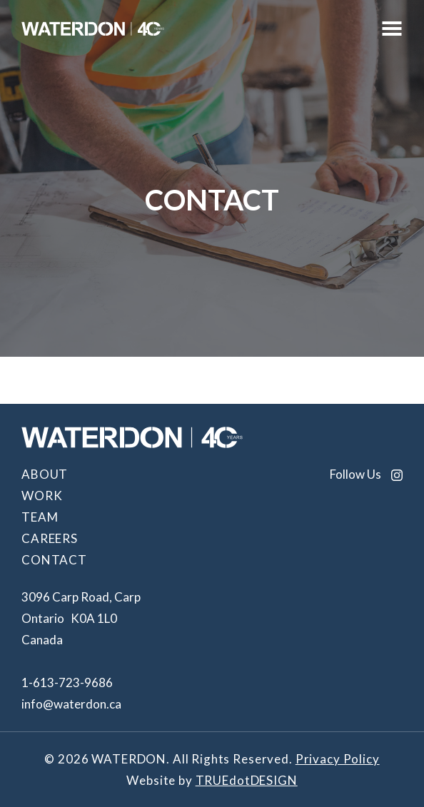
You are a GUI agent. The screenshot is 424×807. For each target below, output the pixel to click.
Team (39, 516)
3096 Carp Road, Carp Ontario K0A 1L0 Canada (81, 618)
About (44, 474)
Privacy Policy (338, 758)
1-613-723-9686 (67, 682)
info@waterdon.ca (71, 703)
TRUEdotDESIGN (247, 780)
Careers (49, 538)
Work (41, 495)
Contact (54, 559)
